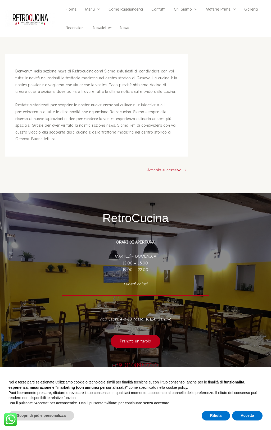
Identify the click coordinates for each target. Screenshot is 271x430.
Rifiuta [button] (216, 415)
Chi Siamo (183, 9)
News (124, 27)
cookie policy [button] (176, 387)
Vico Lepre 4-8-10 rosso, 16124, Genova (135, 319)
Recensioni (75, 27)
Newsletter (102, 27)
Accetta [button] (247, 415)
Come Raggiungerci (126, 9)
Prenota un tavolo (135, 341)
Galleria (251, 9)
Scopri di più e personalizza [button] (41, 415)
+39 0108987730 (135, 365)
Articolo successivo (167, 170)
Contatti (158, 9)
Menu (90, 9)
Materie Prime (218, 9)
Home (71, 9)
